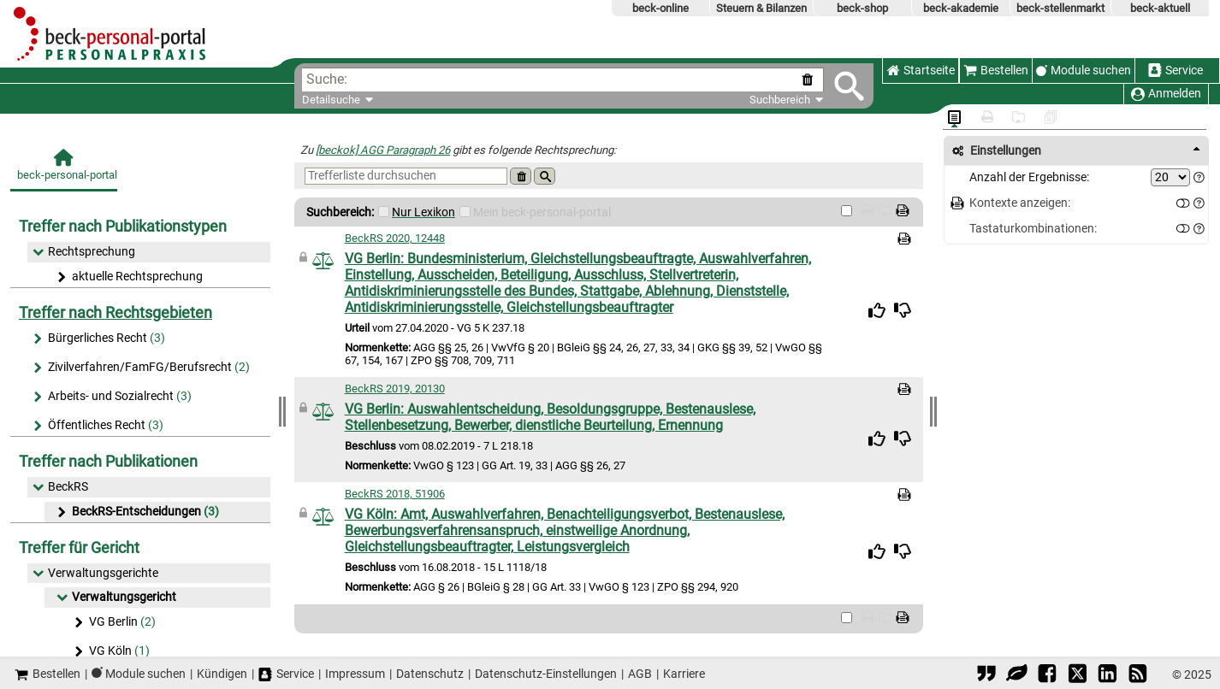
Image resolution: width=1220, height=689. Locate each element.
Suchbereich (786, 99)
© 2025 (1191, 674)
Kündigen (222, 673)
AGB (640, 673)
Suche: (326, 79)
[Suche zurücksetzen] (810, 79)
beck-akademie (960, 8)
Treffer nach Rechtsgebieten (115, 312)
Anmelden (1166, 93)
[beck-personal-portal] (63, 169)
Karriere (684, 673)
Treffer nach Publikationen (108, 461)
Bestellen (995, 70)
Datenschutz (430, 673)
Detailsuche (331, 99)
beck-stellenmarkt (1060, 8)
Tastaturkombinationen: (1033, 228)
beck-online (660, 8)
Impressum (355, 673)
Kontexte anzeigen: (1019, 203)
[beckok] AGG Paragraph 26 (383, 150)
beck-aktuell (1160, 8)
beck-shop (862, 8)
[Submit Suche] (849, 86)
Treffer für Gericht (79, 547)
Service (1175, 70)
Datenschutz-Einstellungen (546, 673)
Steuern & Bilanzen (761, 8)
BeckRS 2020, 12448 (395, 238)
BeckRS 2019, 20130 (395, 388)
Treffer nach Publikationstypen (123, 226)
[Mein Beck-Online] (465, 211)
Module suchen (1091, 70)
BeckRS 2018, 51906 (395, 493)
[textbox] (572, 79)
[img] (876, 310)
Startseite (920, 70)
